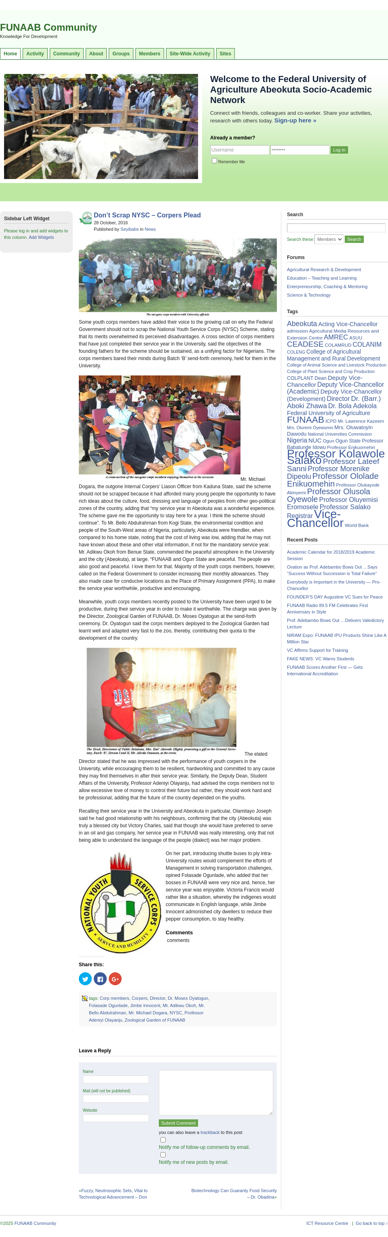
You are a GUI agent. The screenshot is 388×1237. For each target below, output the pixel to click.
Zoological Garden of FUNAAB (155, 1020)
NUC (315, 440)
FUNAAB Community (48, 27)
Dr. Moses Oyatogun (188, 998)
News (150, 229)
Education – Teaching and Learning (321, 278)
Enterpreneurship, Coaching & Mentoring (327, 286)
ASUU (355, 337)
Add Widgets (41, 237)
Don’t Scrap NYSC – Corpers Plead (147, 215)
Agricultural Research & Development (324, 269)
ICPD (330, 421)
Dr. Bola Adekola (352, 405)
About (96, 54)
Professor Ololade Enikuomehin (333, 479)
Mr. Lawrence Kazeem (361, 421)
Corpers (140, 998)
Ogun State (348, 441)
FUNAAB (305, 419)
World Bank (357, 525)
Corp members (114, 998)
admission (297, 331)
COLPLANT (300, 378)
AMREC (336, 337)
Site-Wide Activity (190, 54)
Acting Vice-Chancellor (347, 324)
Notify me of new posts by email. (194, 1162)
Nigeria (297, 440)
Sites (226, 54)
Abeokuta (302, 324)
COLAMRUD (338, 345)
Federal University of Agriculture (328, 413)
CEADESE (305, 344)
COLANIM (367, 344)
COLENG (296, 352)
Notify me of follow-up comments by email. (204, 1147)
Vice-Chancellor (315, 518)
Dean (320, 378)
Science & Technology (309, 295)
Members (149, 54)
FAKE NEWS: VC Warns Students (320, 658)
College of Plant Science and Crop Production (331, 371)
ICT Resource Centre (327, 1223)
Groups (121, 54)
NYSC (176, 1012)
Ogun (328, 440)
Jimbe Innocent (145, 1005)
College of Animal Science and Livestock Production (336, 364)
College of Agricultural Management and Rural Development (333, 355)
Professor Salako (345, 507)
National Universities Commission (340, 434)
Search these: (300, 239)
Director (157, 998)
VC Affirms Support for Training (317, 650)
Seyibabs (129, 229)
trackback (209, 1132)
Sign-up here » (295, 120)
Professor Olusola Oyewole (328, 495)
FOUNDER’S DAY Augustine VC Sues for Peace (335, 596)
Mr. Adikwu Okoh (179, 1005)
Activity (35, 54)
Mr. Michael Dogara (148, 1012)
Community (66, 54)
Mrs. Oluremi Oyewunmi (310, 427)
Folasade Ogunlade (108, 1005)
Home (10, 54)
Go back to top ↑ (372, 1223)
